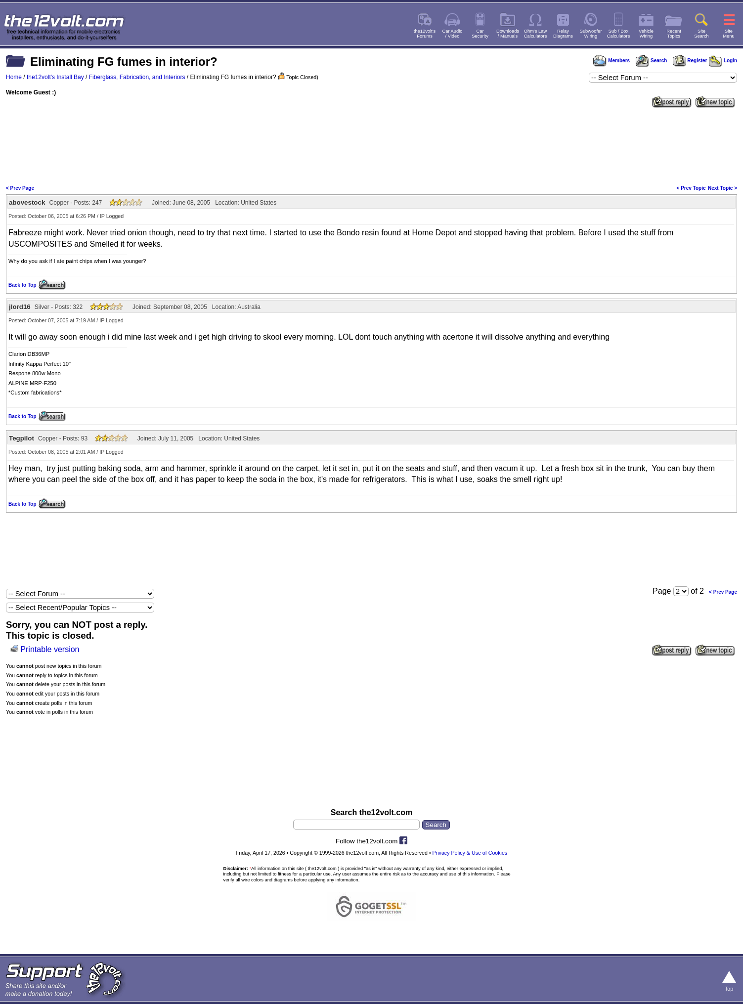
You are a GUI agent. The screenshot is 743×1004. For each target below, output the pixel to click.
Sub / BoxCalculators (618, 34)
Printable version (49, 649)
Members (611, 60)
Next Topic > (722, 188)
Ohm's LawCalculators (535, 34)
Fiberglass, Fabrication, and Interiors (137, 77)
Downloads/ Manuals (507, 34)
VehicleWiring (646, 34)
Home (14, 77)
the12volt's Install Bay (55, 77)
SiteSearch (701, 34)
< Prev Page (20, 188)
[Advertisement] (371, 145)
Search (651, 60)
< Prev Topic (691, 188)
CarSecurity (480, 34)
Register (690, 60)
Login (723, 60)
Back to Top (22, 285)
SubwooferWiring (591, 34)
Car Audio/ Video (452, 34)
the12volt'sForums (425, 34)
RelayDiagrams (563, 34)
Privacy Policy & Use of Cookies (470, 853)
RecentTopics (673, 34)
